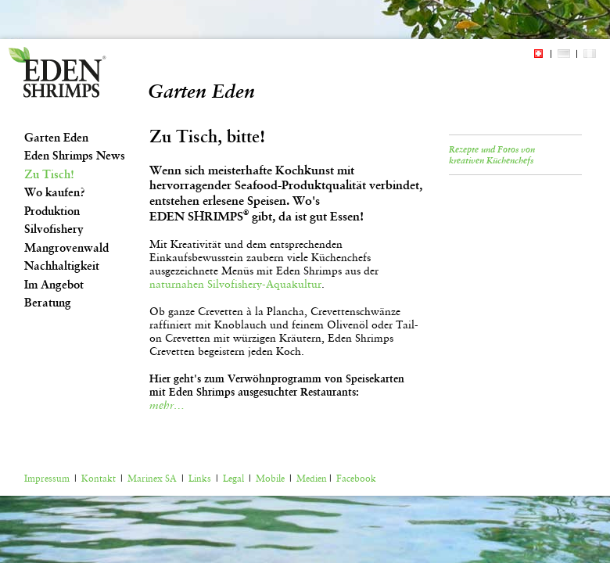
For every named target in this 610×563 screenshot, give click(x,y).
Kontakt (98, 478)
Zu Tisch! (49, 174)
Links (199, 478)
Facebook (356, 478)
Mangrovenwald (66, 248)
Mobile (270, 478)
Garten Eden (56, 138)
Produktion (52, 211)
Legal (233, 478)
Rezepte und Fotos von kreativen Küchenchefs (492, 155)
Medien (311, 478)
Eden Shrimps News (74, 156)
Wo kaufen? (54, 192)
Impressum (47, 478)
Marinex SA (152, 478)
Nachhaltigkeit (61, 266)
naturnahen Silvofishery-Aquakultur (235, 284)
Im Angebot (54, 285)
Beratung (47, 303)
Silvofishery (54, 229)
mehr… (167, 405)
